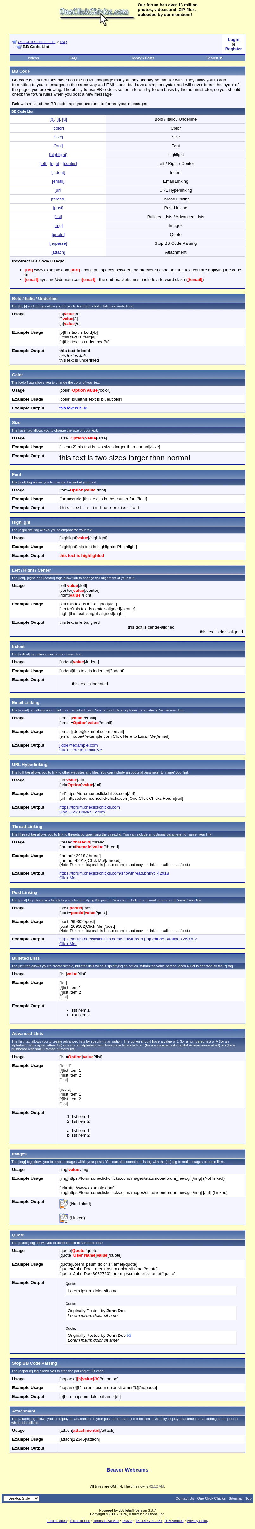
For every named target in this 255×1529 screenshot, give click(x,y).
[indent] (58, 172)
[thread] (58, 199)
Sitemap (235, 1498)
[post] (58, 207)
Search (215, 58)
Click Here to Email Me (80, 750)
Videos (33, 58)
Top (248, 1498)
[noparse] (58, 243)
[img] (58, 225)
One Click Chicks (211, 1498)
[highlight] (58, 154)
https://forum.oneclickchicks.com (89, 807)
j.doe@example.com (78, 745)
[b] (51, 119)
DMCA (127, 1521)
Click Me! (68, 877)
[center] (70, 163)
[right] (55, 163)
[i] (58, 119)
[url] (58, 190)
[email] (58, 181)
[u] (64, 119)
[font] (58, 145)
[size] (58, 137)
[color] (58, 128)
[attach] (58, 252)
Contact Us (185, 1498)
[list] (58, 216)
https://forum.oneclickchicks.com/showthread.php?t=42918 (114, 873)
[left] (44, 163)
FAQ (63, 42)
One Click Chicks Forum (37, 42)
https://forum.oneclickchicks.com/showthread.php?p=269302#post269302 (128, 939)
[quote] (58, 234)
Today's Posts (142, 58)
